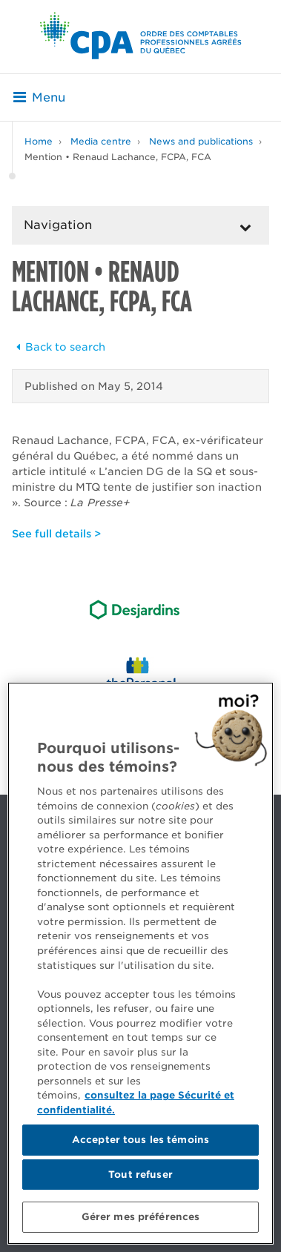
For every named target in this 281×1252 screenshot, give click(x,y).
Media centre (100, 141)
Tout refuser (140, 1174)
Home (38, 141)
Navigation (58, 225)
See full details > (56, 534)
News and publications (201, 141)
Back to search (58, 347)
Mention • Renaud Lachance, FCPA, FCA (117, 156)
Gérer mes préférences (141, 1216)
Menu (39, 97)
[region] (140, 963)
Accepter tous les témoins (140, 1139)
